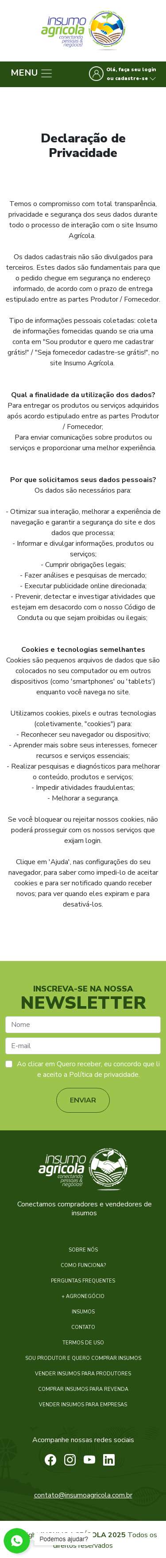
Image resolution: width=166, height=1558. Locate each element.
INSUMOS (83, 1312)
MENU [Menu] (32, 73)
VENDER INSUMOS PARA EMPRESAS (83, 1404)
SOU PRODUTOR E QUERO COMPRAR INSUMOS (83, 1358)
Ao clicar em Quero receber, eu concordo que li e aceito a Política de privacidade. (88, 1069)
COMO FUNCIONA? (83, 1265)
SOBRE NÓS (83, 1250)
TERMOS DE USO (83, 1343)
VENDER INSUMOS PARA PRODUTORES (83, 1373)
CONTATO (83, 1327)
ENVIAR (83, 1100)
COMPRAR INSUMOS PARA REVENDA (83, 1389)
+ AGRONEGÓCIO (83, 1296)
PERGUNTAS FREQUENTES (83, 1281)
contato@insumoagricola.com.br (83, 1495)
